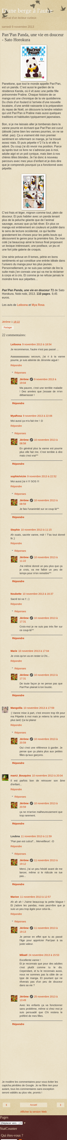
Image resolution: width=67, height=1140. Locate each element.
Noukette (16, 593)
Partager (8, 327)
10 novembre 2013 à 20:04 (47, 775)
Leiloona (22, 304)
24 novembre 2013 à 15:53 (43, 955)
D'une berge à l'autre (27, 10)
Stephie (15, 529)
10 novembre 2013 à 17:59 (38, 707)
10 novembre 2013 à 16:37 (38, 593)
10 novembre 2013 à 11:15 (36, 529)
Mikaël (23, 955)
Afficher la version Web (33, 1111)
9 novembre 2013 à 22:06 (37, 415)
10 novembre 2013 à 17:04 (33, 651)
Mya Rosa (38, 304)
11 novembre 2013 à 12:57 (35, 896)
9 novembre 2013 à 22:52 (41, 476)
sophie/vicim (18, 476)
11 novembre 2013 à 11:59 (36, 836)
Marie (14, 651)
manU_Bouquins (21, 775)
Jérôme (24, 379)
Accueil (33, 1105)
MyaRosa (16, 415)
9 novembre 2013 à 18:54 (36, 344)
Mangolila (16, 707)
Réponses (20, 372)
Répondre (16, 365)
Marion (15, 896)
